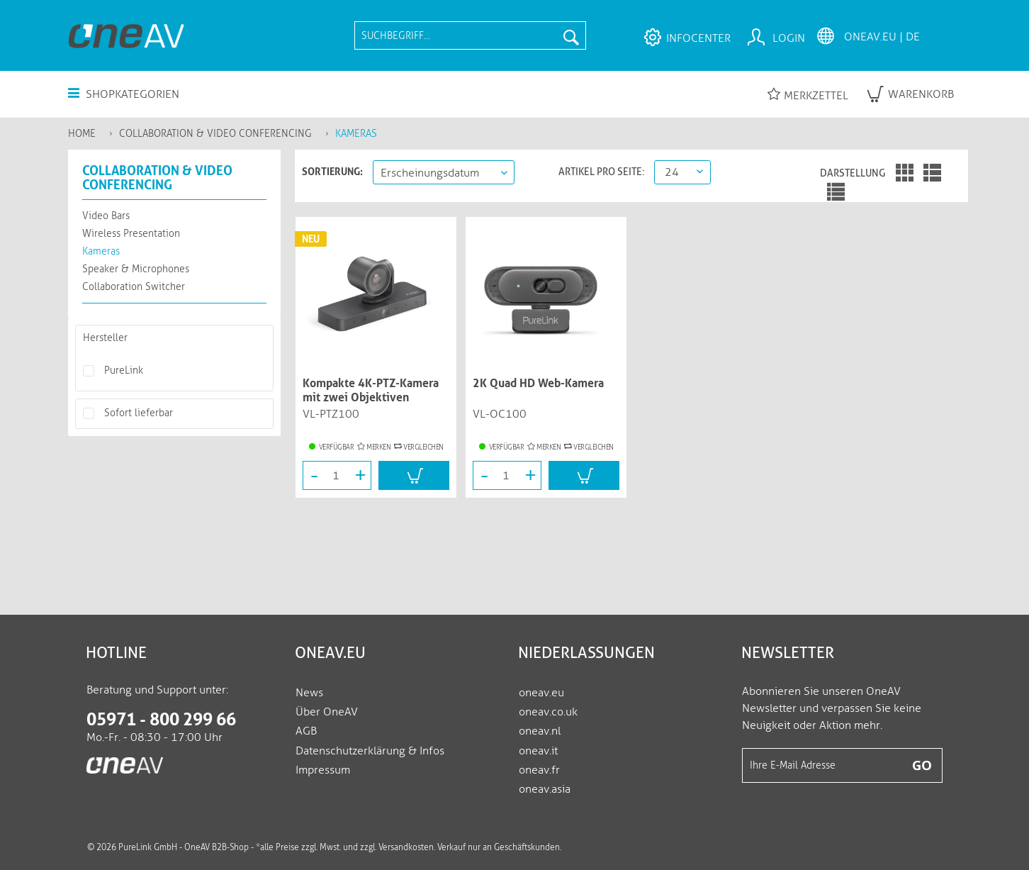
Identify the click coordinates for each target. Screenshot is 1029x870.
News (309, 692)
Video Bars (106, 216)
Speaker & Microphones (135, 269)
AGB (306, 730)
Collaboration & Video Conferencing (157, 177)
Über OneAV (327, 711)
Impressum (323, 769)
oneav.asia (544, 789)
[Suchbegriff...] (469, 35)
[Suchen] (571, 35)
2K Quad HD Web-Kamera (538, 383)
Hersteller (105, 338)
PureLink (123, 370)
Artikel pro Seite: (601, 171)
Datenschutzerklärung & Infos (370, 750)
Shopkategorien (123, 94)
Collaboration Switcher (133, 287)
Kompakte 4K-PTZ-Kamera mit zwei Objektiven (371, 390)
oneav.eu (541, 692)
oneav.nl (540, 730)
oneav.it (538, 750)
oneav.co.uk (548, 711)
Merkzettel (807, 94)
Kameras (101, 251)
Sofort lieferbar (138, 413)
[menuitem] (469, 35)
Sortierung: (332, 171)
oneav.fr (539, 769)
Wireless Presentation (131, 234)
